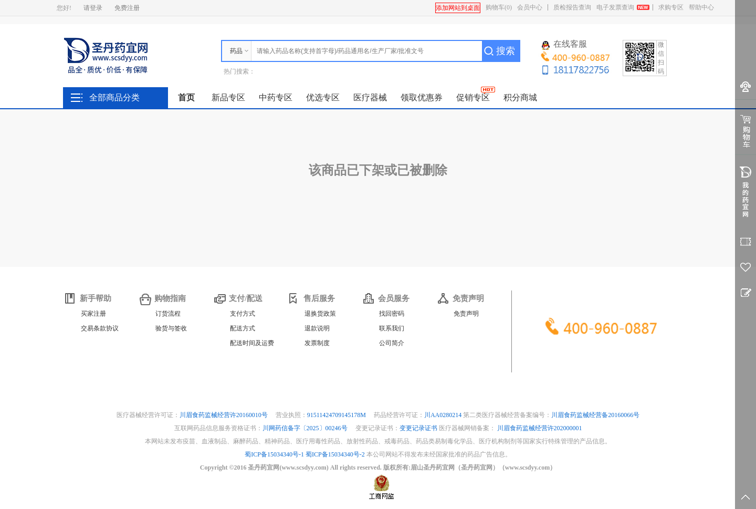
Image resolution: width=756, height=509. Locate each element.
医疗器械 (370, 97)
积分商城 (520, 97)
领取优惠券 (422, 97)
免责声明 (466, 313)
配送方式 (242, 328)
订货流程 (168, 313)
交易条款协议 (100, 328)
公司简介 (391, 343)
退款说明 (317, 328)
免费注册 (127, 8)
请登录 (92, 8)
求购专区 (671, 7)
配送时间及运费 (252, 343)
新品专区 (228, 97)
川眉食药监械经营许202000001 (539, 428)
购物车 (499, 7)
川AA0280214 (443, 415)
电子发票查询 (615, 7)
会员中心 (529, 7)
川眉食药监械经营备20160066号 (595, 415)
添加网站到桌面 (458, 8)
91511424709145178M (337, 415)
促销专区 (473, 97)
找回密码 (391, 313)
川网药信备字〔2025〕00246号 (305, 428)
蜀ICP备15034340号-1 (274, 454)
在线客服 (564, 44)
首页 (186, 97)
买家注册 (93, 313)
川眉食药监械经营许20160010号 (224, 415)
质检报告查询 (572, 7)
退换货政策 (320, 313)
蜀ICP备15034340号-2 (335, 454)
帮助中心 (701, 7)
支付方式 (242, 313)
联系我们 (391, 328)
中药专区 (275, 97)
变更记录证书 (418, 428)
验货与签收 (171, 328)
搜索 (505, 51)
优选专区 (323, 97)
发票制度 (317, 343)
